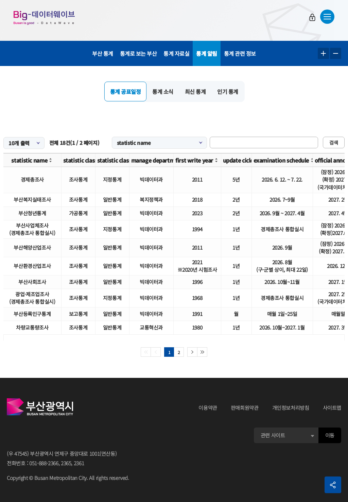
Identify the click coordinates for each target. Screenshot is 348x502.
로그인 (312, 17)
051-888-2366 (43, 463)
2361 (79, 463)
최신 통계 (195, 91)
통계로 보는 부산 (138, 53)
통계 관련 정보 (240, 53)
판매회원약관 (245, 407)
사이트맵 (332, 407)
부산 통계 (102, 53)
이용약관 (207, 407)
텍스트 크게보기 (323, 53)
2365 (66, 463)
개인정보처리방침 (290, 407)
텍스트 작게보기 (335, 53)
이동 (329, 435)
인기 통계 (227, 91)
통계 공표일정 (125, 91)
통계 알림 (206, 53)
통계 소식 (162, 91)
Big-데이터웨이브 (44, 17)
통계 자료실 (176, 53)
